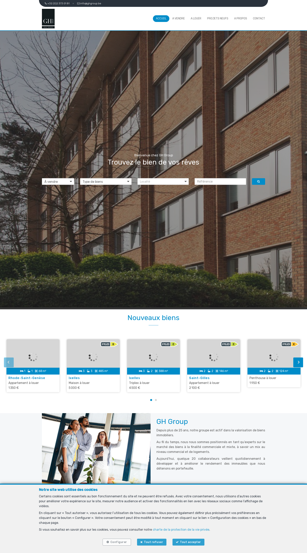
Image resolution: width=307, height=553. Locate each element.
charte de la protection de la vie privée (181, 529)
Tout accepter (191, 541)
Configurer (118, 541)
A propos (240, 18)
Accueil (161, 18)
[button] (163, 181)
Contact (259, 18)
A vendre (178, 18)
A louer (196, 18)
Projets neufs (217, 18)
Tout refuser (153, 541)
